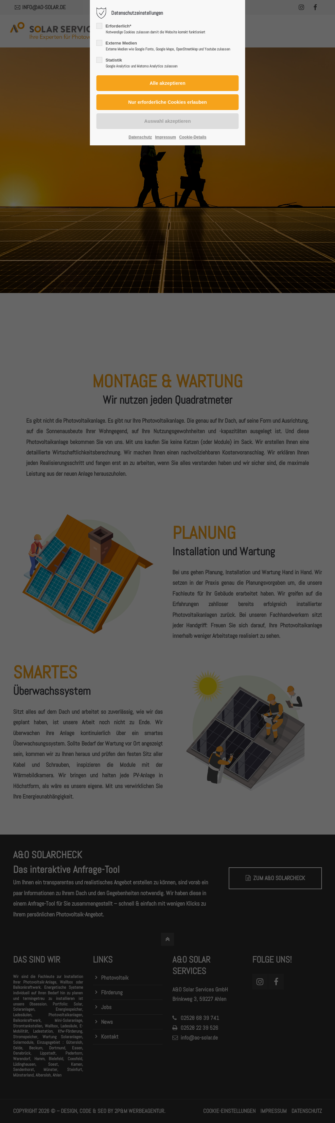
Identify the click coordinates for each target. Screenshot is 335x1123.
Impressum (165, 137)
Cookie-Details (192, 137)
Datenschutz (140, 137)
